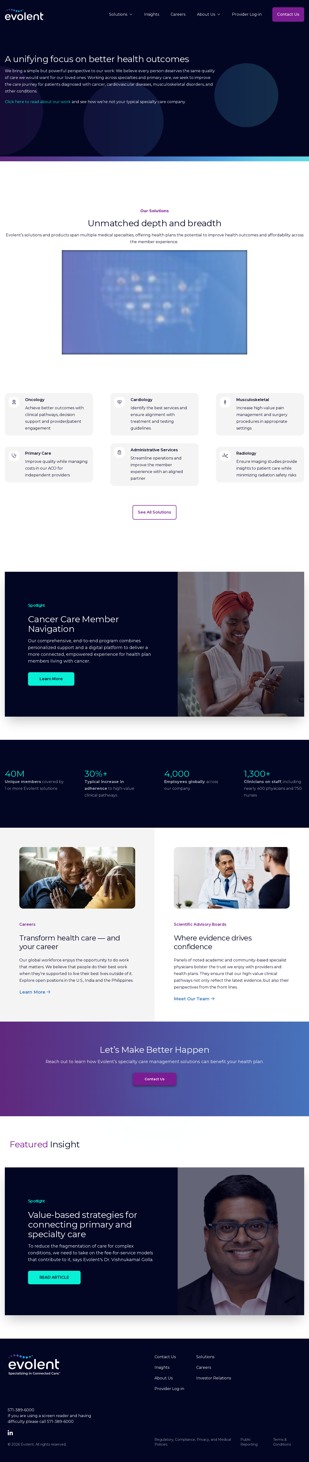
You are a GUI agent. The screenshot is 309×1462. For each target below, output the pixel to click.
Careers (178, 14)
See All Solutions (154, 512)
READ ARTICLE (54, 1277)
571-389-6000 (21, 1410)
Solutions (121, 14)
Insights (151, 14)
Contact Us (288, 14)
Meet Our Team (194, 999)
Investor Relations (213, 1378)
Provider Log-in (247, 14)
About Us (208, 14)
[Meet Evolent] (154, 302)
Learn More (51, 679)
